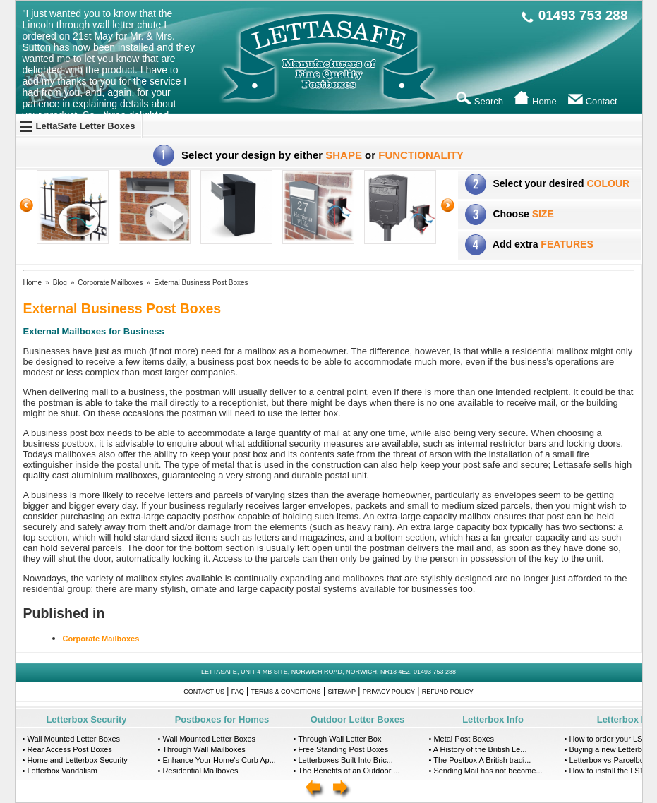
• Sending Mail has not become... (486, 770)
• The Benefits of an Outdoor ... (347, 770)
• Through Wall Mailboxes (202, 749)
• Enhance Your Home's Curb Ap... (217, 760)
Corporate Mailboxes (110, 282)
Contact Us (203, 691)
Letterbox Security (86, 719)
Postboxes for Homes (222, 719)
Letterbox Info (493, 719)
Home (32, 282)
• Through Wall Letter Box (338, 739)
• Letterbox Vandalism (60, 770)
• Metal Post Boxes (462, 739)
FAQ (237, 691)
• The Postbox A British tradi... (480, 760)
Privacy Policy (389, 691)
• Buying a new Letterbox (608, 749)
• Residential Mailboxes (198, 770)
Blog (60, 282)
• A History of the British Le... (478, 749)
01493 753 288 (583, 15)
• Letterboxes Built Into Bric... (343, 760)
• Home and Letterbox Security (75, 760)
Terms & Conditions (286, 691)
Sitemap (341, 691)
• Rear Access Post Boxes (67, 749)
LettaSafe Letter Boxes (85, 126)
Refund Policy (448, 691)
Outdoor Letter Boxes (358, 719)
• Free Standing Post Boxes (341, 749)
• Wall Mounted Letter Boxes (72, 739)
